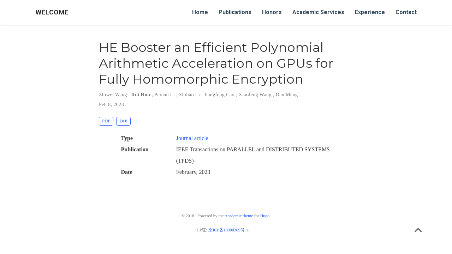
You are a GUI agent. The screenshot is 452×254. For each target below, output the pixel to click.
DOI (123, 121)
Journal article (192, 138)
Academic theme (239, 215)
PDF (106, 121)
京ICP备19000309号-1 (228, 230)
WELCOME (52, 12)
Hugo (265, 215)
